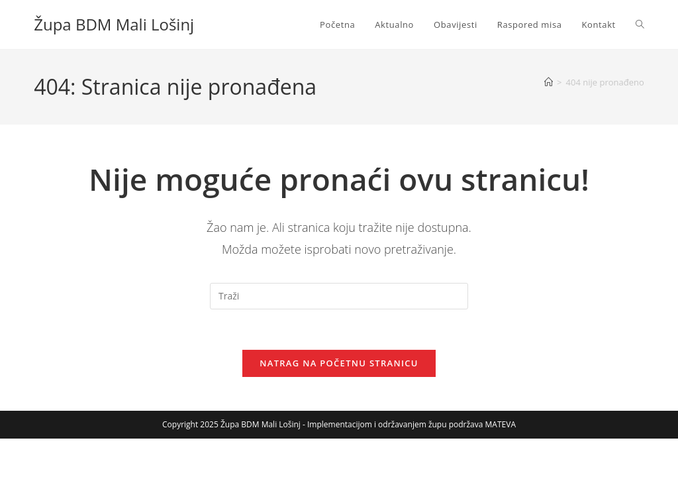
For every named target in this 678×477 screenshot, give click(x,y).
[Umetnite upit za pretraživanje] (339, 296)
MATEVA (500, 424)
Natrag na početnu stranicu (339, 363)
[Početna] (548, 82)
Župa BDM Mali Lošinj (114, 24)
